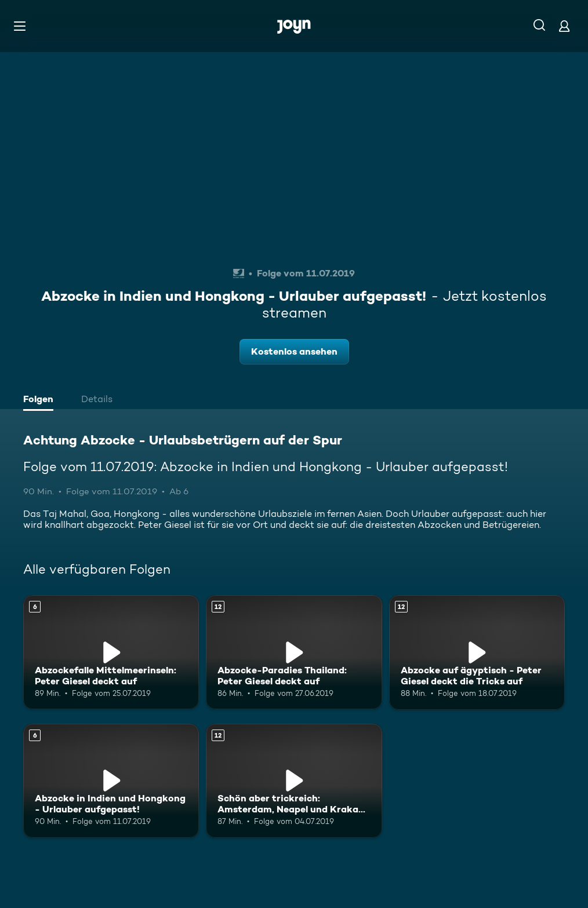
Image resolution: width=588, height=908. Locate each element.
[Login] (564, 26)
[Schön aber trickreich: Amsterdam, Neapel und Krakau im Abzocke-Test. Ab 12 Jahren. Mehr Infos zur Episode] (294, 781)
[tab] (41, 400)
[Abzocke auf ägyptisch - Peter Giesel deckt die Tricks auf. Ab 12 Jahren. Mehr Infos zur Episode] (477, 652)
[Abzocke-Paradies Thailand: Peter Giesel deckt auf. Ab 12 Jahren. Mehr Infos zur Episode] (294, 652)
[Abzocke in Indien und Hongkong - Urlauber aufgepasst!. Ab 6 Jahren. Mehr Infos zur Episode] (111, 781)
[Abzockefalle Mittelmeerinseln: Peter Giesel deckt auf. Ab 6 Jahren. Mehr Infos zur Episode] (111, 652)
